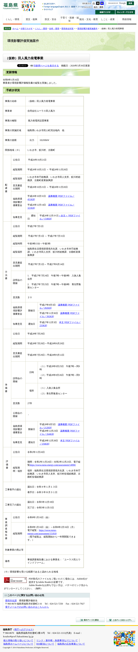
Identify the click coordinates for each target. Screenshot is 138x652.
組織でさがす (105, 12)
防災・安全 (50, 19)
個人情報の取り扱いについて (18, 640)
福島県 (11, 6)
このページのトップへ (120, 620)
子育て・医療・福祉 (69, 19)
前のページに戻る (90, 620)
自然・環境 (54, 28)
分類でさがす (27, 28)
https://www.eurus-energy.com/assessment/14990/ (53, 465)
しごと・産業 (108, 19)
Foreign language (63, 6)
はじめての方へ (63, 4)
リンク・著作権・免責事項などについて (57, 640)
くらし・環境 (12, 19)
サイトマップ (63, 9)
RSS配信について (45, 644)
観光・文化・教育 (88, 19)
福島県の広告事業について (71, 644)
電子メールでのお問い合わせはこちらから (27, 607)
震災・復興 (31, 19)
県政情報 (126, 19)
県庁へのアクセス (23, 629)
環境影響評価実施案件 (87, 28)
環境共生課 (11, 600)
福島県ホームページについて (18, 644)
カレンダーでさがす (125, 12)
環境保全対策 (67, 28)
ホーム (15, 28)
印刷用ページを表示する (46, 65)
